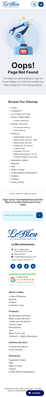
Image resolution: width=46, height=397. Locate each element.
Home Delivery (20, 130)
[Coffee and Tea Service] (20, 321)
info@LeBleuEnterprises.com (24, 257)
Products (15, 133)
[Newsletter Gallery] (17, 360)
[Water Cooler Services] (19, 318)
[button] (34, 4)
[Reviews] (12, 299)
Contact (15, 179)
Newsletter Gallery (19, 160)
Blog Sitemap (21, 391)
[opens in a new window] (12, 266)
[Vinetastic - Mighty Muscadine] (23, 336)
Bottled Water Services (23, 137)
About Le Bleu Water (20, 117)
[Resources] (23, 356)
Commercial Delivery (22, 127)
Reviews (15, 163)
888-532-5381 (19, 254)
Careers (14, 176)
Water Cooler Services (23, 143)
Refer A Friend (17, 169)
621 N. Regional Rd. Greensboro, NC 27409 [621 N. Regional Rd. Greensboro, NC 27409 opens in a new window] (23, 250)
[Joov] (11, 330)
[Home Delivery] (16, 349)
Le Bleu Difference (21, 121)
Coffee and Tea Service (23, 146)
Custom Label (19, 148)
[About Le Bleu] (23, 292)
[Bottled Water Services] (19, 315)
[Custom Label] (15, 324)
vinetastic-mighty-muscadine (25, 157)
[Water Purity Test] (17, 333)
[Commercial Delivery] (18, 346)
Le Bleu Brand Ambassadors (24, 172)
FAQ (13, 166)
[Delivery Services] (23, 342)
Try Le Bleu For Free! (20, 114)
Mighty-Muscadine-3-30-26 (25, 154)
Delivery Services (19, 124)
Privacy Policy (17, 182)
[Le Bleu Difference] (17, 296)
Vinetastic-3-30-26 (21, 151)
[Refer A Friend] (15, 366)
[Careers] (12, 369)
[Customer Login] (16, 305)
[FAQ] (11, 363)
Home (14, 108)
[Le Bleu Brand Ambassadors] (22, 372)
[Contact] (12, 302)
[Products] (23, 311)
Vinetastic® (16, 111)
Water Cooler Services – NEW (25, 140)
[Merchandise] (15, 327)
